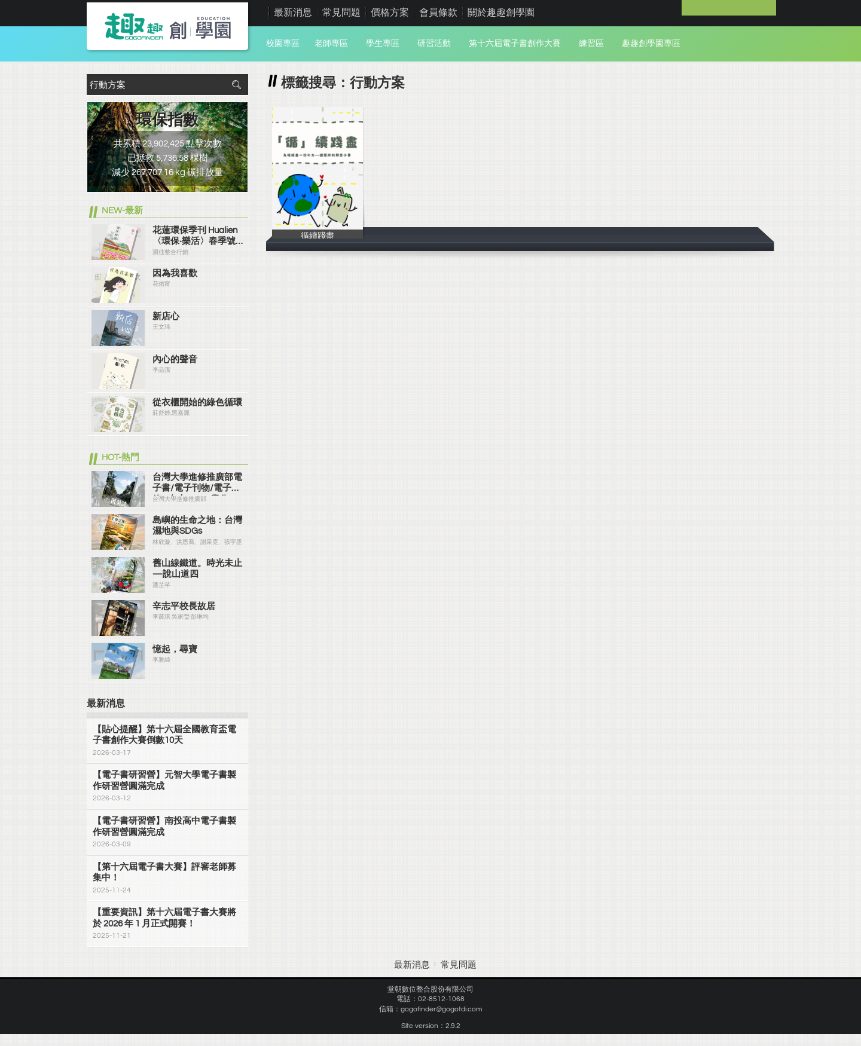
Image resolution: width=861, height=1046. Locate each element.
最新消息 (293, 12)
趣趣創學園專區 (651, 43)
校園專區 (283, 43)
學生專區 (382, 43)
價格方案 (390, 12)
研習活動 (434, 43)
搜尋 (236, 84)
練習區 (591, 43)
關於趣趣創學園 (501, 12)
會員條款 (438, 12)
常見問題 (341, 12)
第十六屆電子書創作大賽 (515, 43)
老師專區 (331, 43)
